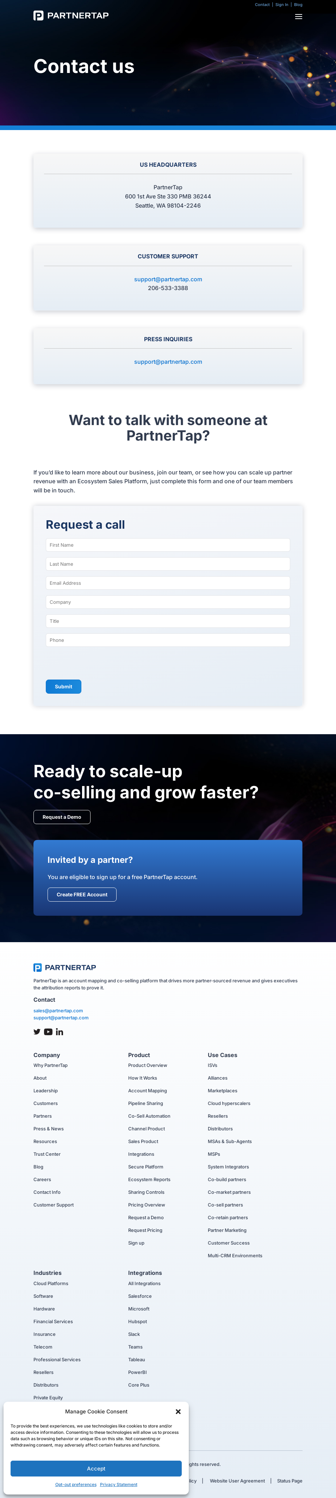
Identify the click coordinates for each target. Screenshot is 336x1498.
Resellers (218, 1116)
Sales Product (143, 1141)
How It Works (142, 1078)
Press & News (48, 1128)
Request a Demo (62, 817)
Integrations (141, 1154)
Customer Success (229, 1243)
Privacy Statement (118, 1484)
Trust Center (47, 1154)
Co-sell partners (225, 1205)
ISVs (212, 1065)
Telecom (42, 1347)
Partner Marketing (227, 1230)
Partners (42, 1116)
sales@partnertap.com (58, 1010)
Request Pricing (145, 1230)
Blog (298, 4)
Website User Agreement (237, 1481)
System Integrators (228, 1166)
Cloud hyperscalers (229, 1103)
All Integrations (144, 1283)
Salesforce (140, 1296)
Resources (45, 1141)
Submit (63, 686)
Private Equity (48, 1397)
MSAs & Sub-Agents (230, 1141)
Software (43, 1296)
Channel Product (146, 1128)
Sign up (136, 1243)
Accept (96, 1468)
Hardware (44, 1309)
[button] (178, 1411)
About (39, 1078)
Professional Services (57, 1359)
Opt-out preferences (76, 1484)
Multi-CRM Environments (235, 1255)
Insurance (44, 1334)
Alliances (218, 1078)
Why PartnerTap (50, 1065)
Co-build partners (227, 1179)
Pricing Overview (146, 1205)
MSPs (214, 1154)
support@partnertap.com (168, 279)
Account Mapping (147, 1090)
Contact (262, 4)
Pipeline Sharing (145, 1103)
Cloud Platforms (50, 1283)
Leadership (45, 1090)
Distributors (220, 1128)
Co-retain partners (228, 1217)
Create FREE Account (82, 894)
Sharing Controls (146, 1192)
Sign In (281, 4)
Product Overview (147, 1065)
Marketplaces (222, 1090)
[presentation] (99, 664)
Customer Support (53, 1205)
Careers (42, 1179)
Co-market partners (229, 1192)
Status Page (290, 1481)
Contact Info (47, 1192)
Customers (45, 1103)
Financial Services (53, 1321)
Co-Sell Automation (149, 1116)
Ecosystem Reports (149, 1179)
